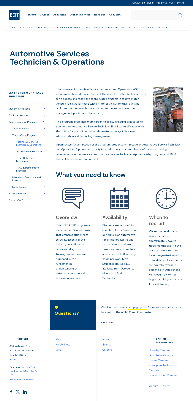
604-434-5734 (28, 367)
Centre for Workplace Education (25, 94)
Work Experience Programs (22, 122)
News (105, 339)
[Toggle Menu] (44, 108)
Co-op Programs (20, 128)
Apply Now (63, 344)
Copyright (153, 385)
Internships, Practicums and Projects (26, 179)
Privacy (165, 385)
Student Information (19, 108)
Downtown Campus (161, 355)
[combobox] (157, 15)
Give (58, 349)
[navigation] (17, 15)
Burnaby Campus (159, 350)
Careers (107, 349)
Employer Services (18, 115)
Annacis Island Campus (163, 375)
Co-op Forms (19, 187)
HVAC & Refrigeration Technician (27, 169)
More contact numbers (21, 379)
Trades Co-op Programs (24, 135)
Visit (58, 339)
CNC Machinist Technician (29, 151)
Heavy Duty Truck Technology (25, 159)
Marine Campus (158, 360)
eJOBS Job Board (17, 193)
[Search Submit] (180, 15)
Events (106, 344)
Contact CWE (15, 200)
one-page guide (137, 307)
